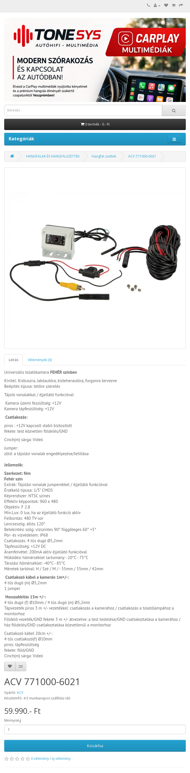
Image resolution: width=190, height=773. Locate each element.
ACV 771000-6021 (142, 156)
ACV (20, 692)
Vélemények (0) (40, 359)
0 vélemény (40, 758)
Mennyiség (12, 720)
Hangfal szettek (104, 156)
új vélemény (61, 758)
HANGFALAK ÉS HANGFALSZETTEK (53, 156)
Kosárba (95, 745)
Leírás (13, 359)
